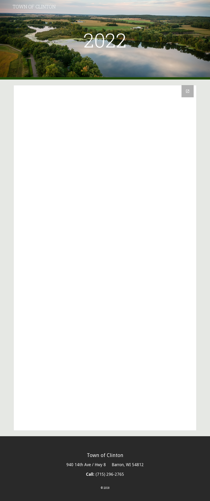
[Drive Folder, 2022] (105, 258)
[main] (105, 40)
